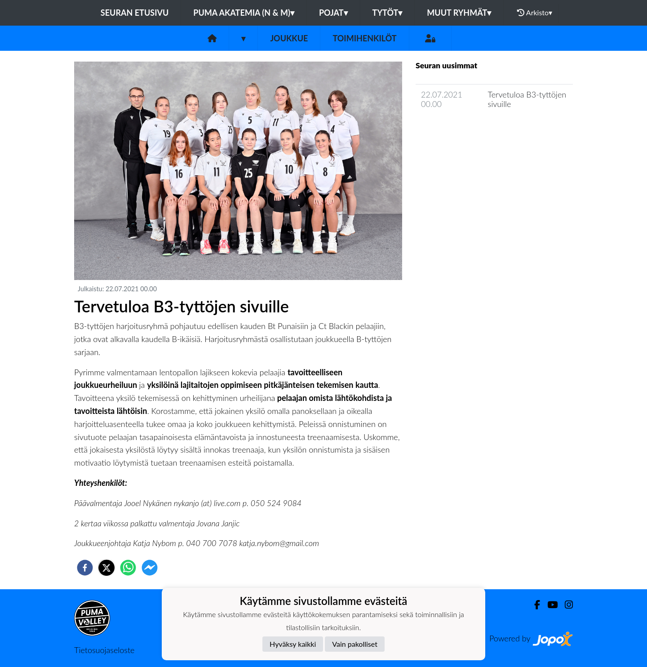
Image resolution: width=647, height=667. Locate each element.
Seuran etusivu (135, 13)
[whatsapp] (128, 568)
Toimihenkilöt (364, 38)
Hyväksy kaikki (293, 644)
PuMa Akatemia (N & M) (243, 13)
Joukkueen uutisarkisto (461, 129)
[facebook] (85, 568)
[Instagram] (565, 604)
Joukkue (289, 38)
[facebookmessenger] (150, 568)
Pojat (333, 13)
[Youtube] (549, 604)
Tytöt (387, 13)
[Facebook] (533, 604)
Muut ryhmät (459, 13)
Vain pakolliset (354, 644)
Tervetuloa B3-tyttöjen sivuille (527, 99)
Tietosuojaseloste (104, 650)
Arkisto (534, 12)
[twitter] (106, 568)
